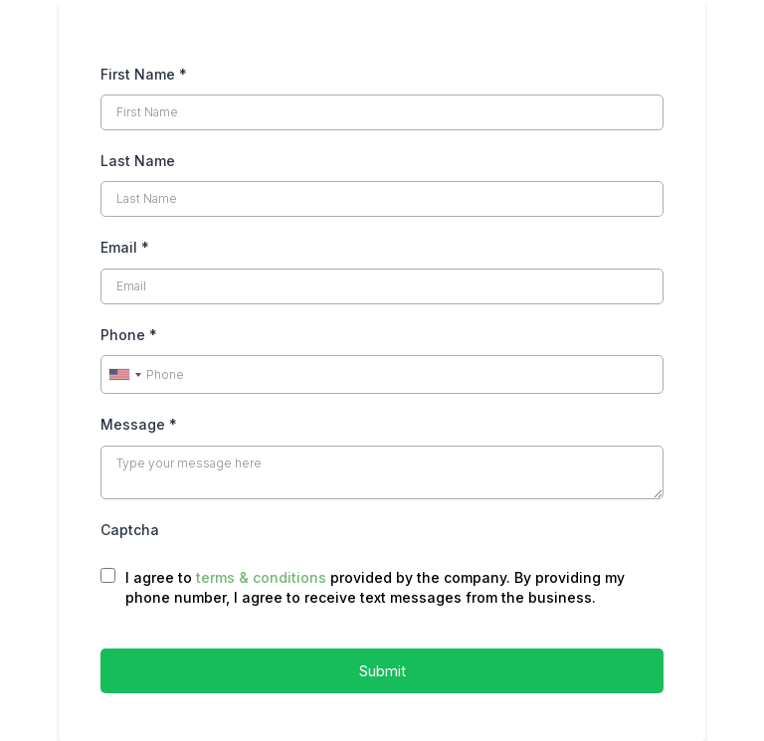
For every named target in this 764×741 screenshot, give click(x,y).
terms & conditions (261, 577)
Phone (128, 334)
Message (138, 424)
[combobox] (124, 375)
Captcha (129, 529)
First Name (143, 74)
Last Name (137, 160)
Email (124, 247)
